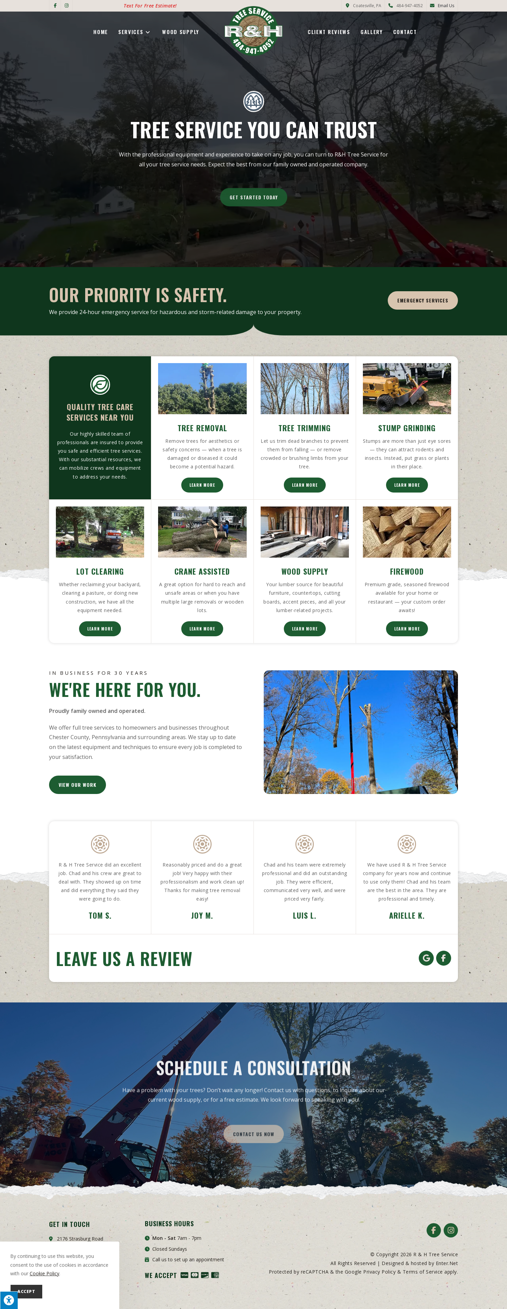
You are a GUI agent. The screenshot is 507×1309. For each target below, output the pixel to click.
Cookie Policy (44, 1273)
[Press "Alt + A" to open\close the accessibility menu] (9, 1300)
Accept (26, 1291)
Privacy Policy (379, 1271)
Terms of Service (423, 1271)
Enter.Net (447, 1263)
